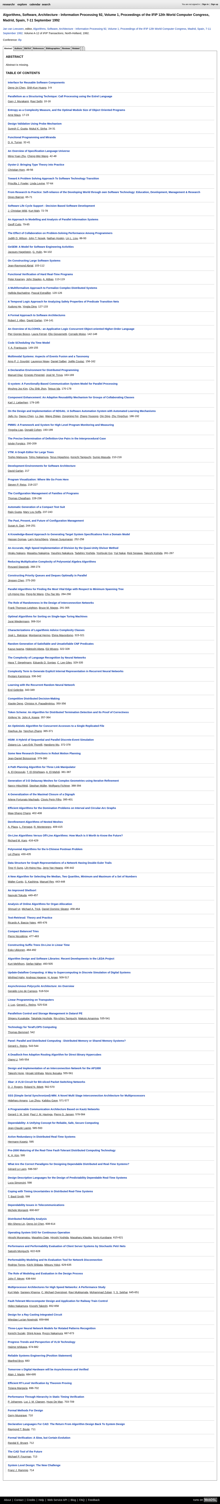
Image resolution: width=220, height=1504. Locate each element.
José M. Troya (54, 375)
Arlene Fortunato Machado (23, 799)
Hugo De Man (55, 1401)
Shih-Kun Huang (37, 87)
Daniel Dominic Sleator (55, 908)
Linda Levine (37, 183)
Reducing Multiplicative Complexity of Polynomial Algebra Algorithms (52, 561)
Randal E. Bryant (18, 1442)
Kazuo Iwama (16, 648)
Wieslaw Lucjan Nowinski (23, 1319)
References (38, 48)
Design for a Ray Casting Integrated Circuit (35, 1314)
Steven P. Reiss (17, 484)
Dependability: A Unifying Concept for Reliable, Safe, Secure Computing (53, 1122)
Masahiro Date (40, 1237)
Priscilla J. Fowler (18, 183)
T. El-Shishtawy (36, 772)
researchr (9, 4)
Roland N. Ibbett (33, 1086)
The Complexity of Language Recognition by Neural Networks (47, 657)
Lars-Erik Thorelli (32, 744)
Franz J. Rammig (18, 1470)
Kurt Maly (34, 210)
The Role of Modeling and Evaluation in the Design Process (45, 1273)
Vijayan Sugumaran (61, 539)
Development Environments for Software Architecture (42, 465)
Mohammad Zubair (101, 1292)
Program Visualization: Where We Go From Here (38, 479)
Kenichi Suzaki (16, 1333)
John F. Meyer (16, 1278)
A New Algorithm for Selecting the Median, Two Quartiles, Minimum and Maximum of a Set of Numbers (72, 876)
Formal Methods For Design (25, 1410)
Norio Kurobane (102, 1237)
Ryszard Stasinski (18, 566)
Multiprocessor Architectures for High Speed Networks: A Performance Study (56, 1287)
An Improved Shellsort (22, 890)
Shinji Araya (34, 1333)
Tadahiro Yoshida (85, 553)
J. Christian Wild (17, 210)
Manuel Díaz (15, 375)
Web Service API (57, 1499)
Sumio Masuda (101, 457)
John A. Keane (30, 717)
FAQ (82, 1499)
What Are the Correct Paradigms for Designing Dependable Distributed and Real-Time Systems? (68, 1164)
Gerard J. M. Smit (18, 1114)
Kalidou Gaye (50, 1100)
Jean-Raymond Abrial (20, 265)
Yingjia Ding (30, 306)
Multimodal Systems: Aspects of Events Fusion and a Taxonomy (48, 356)
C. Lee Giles (64, 662)
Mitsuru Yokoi (52, 1264)
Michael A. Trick (31, 908)
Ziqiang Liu (14, 744)
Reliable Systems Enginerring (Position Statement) (40, 1355)
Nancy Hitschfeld (18, 785)
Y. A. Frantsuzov (17, 347)
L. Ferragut (25, 826)
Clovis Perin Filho (51, 799)
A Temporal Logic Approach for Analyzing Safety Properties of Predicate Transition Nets (63, 301)
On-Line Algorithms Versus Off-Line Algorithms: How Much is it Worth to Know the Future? (65, 835)
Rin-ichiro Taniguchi (65, 1018)
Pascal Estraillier (41, 292)
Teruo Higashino (59, 457)
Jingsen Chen (16, 580)
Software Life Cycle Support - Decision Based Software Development (51, 205)
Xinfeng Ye (14, 717)
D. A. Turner (15, 142)
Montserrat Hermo (39, 635)
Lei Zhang (14, 854)
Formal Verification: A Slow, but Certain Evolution (39, 1437)
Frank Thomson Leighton (22, 607)
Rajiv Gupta (15, 511)
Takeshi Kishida (153, 553)
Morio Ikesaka (53, 1073)
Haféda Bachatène (19, 292)
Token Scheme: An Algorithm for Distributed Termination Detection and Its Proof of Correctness (68, 712)
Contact (18, 1499)
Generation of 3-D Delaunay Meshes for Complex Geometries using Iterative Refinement (63, 780)
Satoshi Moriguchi (18, 1251)
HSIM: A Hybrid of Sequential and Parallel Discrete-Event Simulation (51, 739)
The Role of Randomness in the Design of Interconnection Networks (51, 602)
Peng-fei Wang (35, 594)
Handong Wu (51, 744)
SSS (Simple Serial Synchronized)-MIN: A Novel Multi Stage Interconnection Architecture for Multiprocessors (76, 1095)
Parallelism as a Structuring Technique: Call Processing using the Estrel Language (60, 96)
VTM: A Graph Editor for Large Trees (31, 452)
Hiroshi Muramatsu (19, 1237)
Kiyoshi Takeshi (38, 1305)
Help (41, 1499)
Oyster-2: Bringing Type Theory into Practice (36, 164)
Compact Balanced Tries (23, 931)
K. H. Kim (13, 1155)
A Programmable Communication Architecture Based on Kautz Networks (53, 1109)
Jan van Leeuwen (13, 28)
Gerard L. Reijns (26, 1004)
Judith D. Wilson (17, 238)
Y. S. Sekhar (120, 1292)
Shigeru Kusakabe (19, 1018)
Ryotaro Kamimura (19, 676)
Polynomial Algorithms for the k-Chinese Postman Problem (45, 849)
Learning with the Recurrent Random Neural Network (41, 684)
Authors (18, 48)
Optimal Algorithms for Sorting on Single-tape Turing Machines (47, 616)
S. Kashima (31, 881)
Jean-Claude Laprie (19, 1128)
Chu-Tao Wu (52, 594)
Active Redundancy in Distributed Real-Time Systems (41, 1136)
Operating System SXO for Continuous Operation (39, 1232)
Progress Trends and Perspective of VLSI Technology (41, 1341)
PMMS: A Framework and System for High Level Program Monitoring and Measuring (61, 424)
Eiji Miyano (51, 648)
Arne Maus (14, 115)
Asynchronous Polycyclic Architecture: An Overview (41, 986)
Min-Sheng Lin (16, 1223)
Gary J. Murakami (18, 101)
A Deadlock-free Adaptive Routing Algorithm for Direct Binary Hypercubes (54, 1054)
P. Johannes (15, 1401)
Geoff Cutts (14, 224)
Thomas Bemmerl (18, 1032)
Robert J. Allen (16, 320)
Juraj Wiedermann (18, 621)
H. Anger (53, 977)
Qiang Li (13, 1059)
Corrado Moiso (77, 334)
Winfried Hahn (16, 977)
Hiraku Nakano (16, 553)
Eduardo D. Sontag (44, 662)
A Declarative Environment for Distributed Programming (43, 370)
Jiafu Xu (12, 416)
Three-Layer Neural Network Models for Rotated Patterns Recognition (51, 1328)
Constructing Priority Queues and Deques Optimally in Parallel (47, 575)
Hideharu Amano (18, 1100)
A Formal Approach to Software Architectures (36, 315)
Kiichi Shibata (35, 1264)
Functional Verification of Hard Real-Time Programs (40, 274)
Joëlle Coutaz (76, 361)
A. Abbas (48, 279)
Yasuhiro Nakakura (62, 553)
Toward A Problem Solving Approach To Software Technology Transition (53, 178)
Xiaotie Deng (15, 703)
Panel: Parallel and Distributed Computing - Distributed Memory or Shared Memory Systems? (67, 1040)
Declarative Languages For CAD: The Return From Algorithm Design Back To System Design (66, 1424)
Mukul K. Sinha (38, 128)
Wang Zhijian (53, 416)
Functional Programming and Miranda (32, 137)
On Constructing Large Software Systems (34, 260)
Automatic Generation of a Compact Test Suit (36, 507)
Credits (31, 1499)
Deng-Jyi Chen (16, 87)
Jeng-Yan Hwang (53, 867)
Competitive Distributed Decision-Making (34, 698)
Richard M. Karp (17, 840)
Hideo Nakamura (18, 1305)
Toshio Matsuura (17, 457)
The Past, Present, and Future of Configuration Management (46, 520)
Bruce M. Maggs (48, 607)
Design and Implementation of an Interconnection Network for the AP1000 (54, 1068)
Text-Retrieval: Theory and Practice (30, 917)
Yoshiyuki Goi (104, 553)
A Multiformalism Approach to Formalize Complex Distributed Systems (52, 287)
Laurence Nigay (40, 361)
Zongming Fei (70, 416)
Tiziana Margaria (18, 1388)
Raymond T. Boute (19, 1429)
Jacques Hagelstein (19, 251)
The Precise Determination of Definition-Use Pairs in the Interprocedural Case (57, 438)
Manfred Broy (15, 1360)
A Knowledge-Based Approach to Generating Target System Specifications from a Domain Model (69, 534)
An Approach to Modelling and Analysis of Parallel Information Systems (53, 219)
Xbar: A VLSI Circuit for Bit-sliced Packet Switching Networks (46, 1081)
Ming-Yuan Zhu (17, 156)
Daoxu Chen (26, 416)
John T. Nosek (36, 238)
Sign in (205, 4)
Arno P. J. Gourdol (18, 361)
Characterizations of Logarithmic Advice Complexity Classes (46, 630)
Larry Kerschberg (38, 539)
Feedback (94, 1499)
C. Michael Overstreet (54, 1292)
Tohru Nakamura (38, 457)
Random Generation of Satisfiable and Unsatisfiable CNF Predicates (51, 643)
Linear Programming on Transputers (31, 999)
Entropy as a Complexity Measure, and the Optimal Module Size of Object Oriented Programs (66, 110)
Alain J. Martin (16, 1374)
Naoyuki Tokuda (17, 895)
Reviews (66, 48)
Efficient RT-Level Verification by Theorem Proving (39, 1383)
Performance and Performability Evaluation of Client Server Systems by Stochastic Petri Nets (66, 1246)
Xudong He (14, 306)
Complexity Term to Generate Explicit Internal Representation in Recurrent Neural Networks (65, 671)
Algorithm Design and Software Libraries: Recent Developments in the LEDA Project (61, 958)
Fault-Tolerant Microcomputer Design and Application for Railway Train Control (58, 1301)
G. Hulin (37, 251)
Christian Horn (16, 169)
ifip (19, 39)
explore (22, 4)
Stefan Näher (34, 963)
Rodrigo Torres (16, 1264)
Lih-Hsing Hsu (16, 594)
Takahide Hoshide (41, 1018)
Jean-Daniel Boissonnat (22, 758)
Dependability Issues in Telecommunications (36, 1205)
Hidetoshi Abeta (34, 648)
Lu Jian (39, 416)
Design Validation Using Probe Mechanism (35, 123)
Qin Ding (105, 416)
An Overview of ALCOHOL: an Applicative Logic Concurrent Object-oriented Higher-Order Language (71, 328)
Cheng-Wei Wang (37, 156)
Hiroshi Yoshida (59, 1237)
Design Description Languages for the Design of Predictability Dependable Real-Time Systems (67, 1177)
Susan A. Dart (16, 525)
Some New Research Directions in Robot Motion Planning (44, 753)
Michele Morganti (18, 1210)
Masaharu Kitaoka (81, 1237)
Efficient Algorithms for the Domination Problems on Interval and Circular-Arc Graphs (62, 808)
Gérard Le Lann (17, 1169)
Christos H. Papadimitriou (40, 703)
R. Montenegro (42, 826)
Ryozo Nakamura (52, 1333)
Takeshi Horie (16, 1073)
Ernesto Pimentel (34, 375)
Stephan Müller (38, 785)
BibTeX (27, 48)
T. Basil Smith (16, 1196)
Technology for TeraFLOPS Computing (32, 1027)
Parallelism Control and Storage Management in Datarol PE (45, 1013)
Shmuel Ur (14, 908)
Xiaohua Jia (15, 731)
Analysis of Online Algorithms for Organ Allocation (40, 904)
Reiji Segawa (135, 553)
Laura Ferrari (39, 334)
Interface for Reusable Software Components (36, 82)
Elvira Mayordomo (62, 635)
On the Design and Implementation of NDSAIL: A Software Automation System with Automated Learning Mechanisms (82, 411)
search (46, 4)
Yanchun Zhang (32, 731)
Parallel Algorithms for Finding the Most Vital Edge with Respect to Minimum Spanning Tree (66, 589)
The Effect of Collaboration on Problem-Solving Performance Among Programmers (60, 233)
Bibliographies (53, 48)
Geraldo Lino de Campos (22, 991)
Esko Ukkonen (16, 949)
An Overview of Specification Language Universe (39, 150)
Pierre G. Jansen (64, 1114)
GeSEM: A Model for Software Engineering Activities (41, 246)
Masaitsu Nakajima (38, 553)
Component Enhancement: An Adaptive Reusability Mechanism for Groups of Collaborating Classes (71, 397)
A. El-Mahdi (53, 772)
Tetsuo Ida (54, 388)
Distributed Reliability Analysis (27, 1218)
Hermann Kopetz (18, 1141)
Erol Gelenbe (15, 689)
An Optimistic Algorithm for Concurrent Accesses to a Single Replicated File (56, 725)
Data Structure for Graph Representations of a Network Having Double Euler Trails (60, 862)
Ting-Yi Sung (15, 867)
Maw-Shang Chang (19, 813)
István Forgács (16, 443)
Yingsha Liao (15, 429)
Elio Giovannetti (57, 334)
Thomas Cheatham (19, 498)
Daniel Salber (59, 361)
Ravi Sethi (36, 101)
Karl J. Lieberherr (18, 402)
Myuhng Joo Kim (18, 388)
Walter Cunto (15, 881)
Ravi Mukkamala (78, 1292)
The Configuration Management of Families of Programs (43, 493)
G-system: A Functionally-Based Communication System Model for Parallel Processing (62, 383)
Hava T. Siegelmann (20, 662)
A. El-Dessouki (16, 772)
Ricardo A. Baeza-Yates (22, 922)
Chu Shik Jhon (38, 388)
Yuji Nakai (120, 553)
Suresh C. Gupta (18, 128)
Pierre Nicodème (18, 936)
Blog (73, 1499)
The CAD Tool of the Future (25, 1451)
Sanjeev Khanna (30, 1292)
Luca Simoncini (17, 1182)
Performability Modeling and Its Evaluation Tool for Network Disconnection (55, 1259)
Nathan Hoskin (55, 238)
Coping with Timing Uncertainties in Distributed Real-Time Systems (50, 1191)
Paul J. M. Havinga (41, 1114)
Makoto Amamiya (88, 1018)
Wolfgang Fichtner (59, 785)
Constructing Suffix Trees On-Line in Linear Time (39, 944)
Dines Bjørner (16, 197)
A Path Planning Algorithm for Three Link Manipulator (42, 767)
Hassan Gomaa (17, 539)
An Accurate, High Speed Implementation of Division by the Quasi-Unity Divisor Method (63, 547)
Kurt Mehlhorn (16, 963)
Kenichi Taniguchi (81, 457)
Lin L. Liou (72, 238)
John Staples (33, 279)
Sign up (214, 4)
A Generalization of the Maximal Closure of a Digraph (41, 794)
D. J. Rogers (15, 1086)
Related (75, 48)
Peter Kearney (16, 279)
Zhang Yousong (89, 416)
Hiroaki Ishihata (34, 1073)
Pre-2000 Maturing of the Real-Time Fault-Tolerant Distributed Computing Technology (61, 1150)
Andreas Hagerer (36, 977)
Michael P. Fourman (19, 1456)
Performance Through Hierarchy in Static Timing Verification (46, 1396)
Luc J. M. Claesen (34, 1401)
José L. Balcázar (17, 635)
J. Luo (11, 1004)
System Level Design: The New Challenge (34, 1465)
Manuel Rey (47, 881)
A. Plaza (13, 826)
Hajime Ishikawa (17, 1346)
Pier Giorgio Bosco (19, 334)
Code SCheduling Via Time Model (29, 342)
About (7, 1499)
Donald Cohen (33, 429)
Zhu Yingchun (120, 416)
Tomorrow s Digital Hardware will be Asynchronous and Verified (48, 1369)
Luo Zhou (34, 1100)
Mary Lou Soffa (32, 511)
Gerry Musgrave (17, 1415)
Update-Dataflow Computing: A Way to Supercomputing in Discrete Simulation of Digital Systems (69, 972)
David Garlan (34, 320)
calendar (35, 4)
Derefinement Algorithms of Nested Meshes (35, 821)
